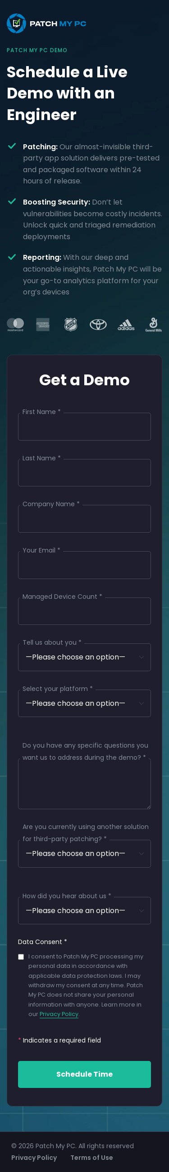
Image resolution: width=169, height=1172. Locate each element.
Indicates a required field (59, 1040)
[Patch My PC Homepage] (46, 23)
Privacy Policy (59, 1014)
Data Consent (42, 941)
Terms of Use (91, 1157)
